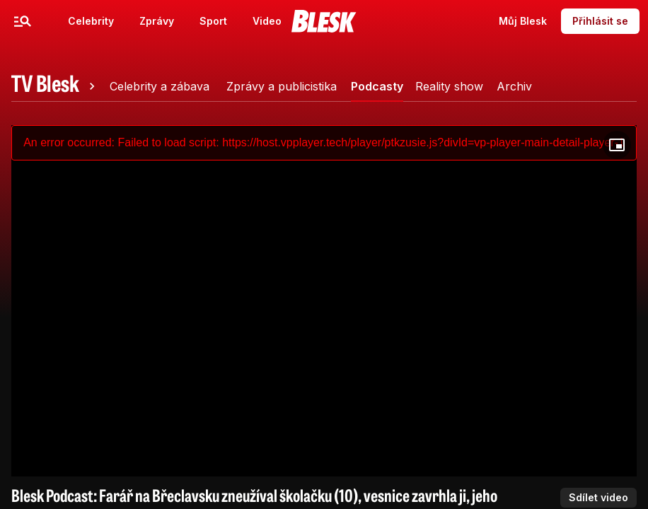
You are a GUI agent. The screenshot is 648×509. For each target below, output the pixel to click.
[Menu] (22, 21)
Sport (213, 21)
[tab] (55, 86)
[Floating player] (617, 145)
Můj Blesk (523, 21)
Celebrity (91, 21)
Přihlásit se (600, 21)
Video (267, 21)
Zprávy (156, 21)
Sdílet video (598, 497)
